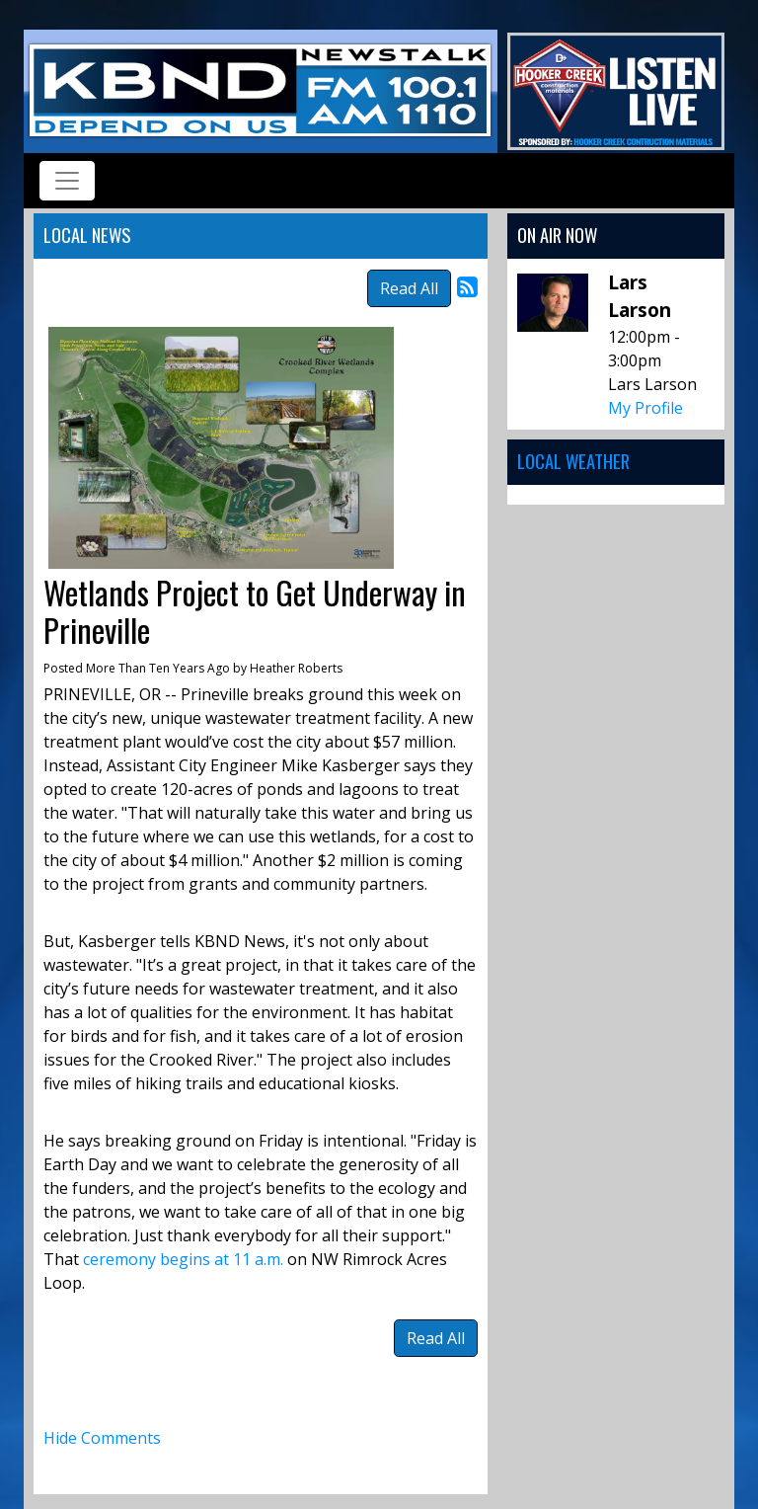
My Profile (645, 408)
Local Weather (573, 460)
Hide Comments (102, 1438)
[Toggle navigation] (67, 180)
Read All (409, 288)
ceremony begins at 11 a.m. (183, 1259)
